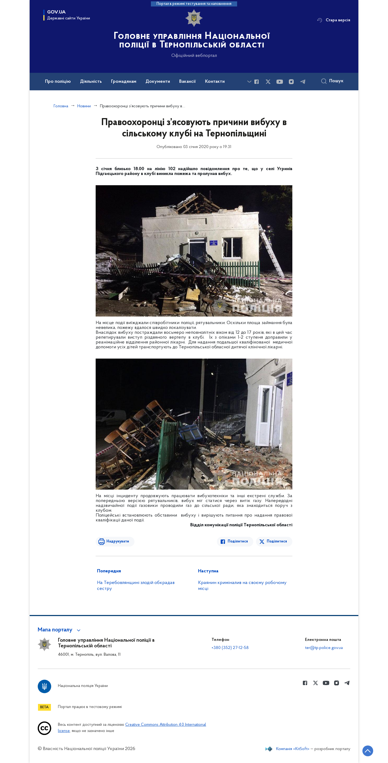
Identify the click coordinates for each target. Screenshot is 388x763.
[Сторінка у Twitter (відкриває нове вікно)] (268, 81)
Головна (61, 106)
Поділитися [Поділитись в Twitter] (277, 541)
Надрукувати (117, 541)
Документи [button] (158, 81)
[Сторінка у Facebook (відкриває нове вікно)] (256, 81)
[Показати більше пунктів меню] (249, 81)
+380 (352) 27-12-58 (230, 648)
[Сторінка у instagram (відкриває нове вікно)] (291, 81)
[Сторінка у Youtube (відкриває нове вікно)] (279, 81)
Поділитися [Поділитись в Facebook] (238, 541)
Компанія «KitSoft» (293, 749)
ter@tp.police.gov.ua (324, 648)
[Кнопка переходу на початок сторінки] (367, 750)
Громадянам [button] (123, 81)
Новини (84, 106)
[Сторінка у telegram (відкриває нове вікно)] (303, 81)
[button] (60, 630)
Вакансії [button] (187, 81)
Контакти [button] (215, 81)
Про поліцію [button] (58, 81)
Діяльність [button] (91, 81)
